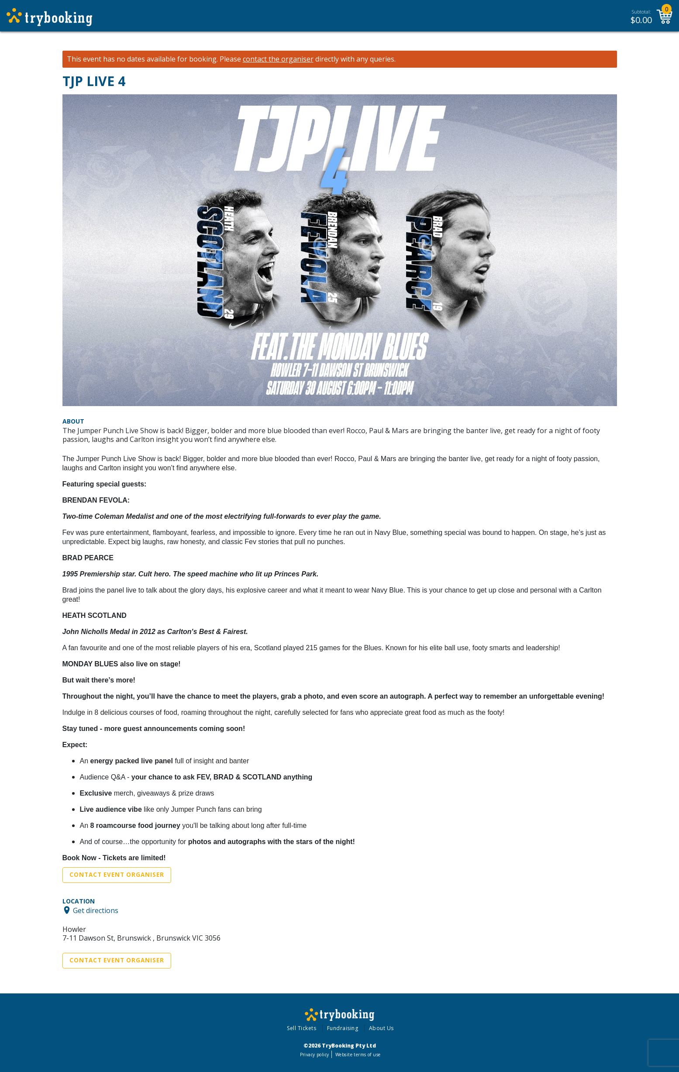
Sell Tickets (301, 1028)
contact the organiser (278, 59)
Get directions (95, 910)
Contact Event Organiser (116, 875)
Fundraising (342, 1028)
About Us (381, 1028)
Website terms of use (357, 1054)
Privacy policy (314, 1054)
